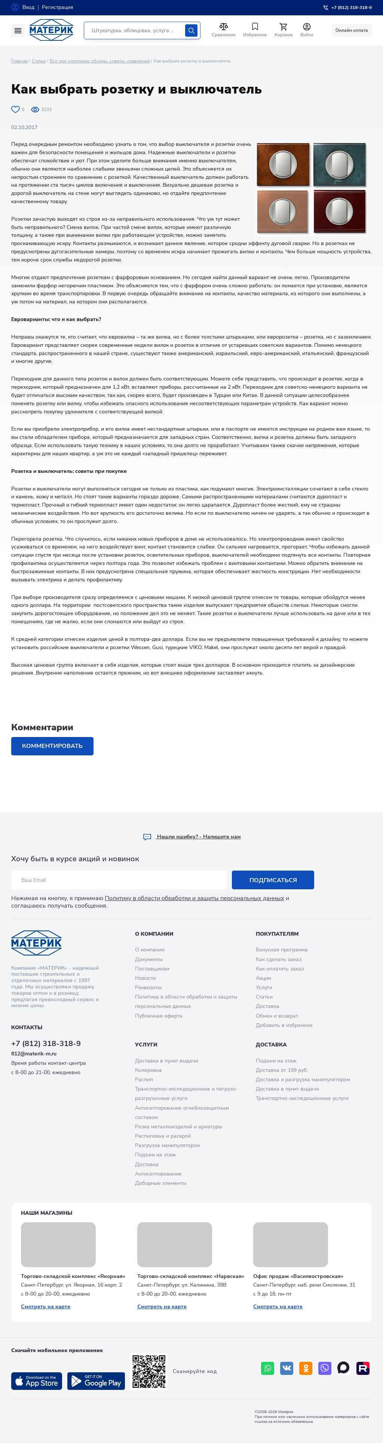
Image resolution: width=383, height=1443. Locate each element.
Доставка (267, 1006)
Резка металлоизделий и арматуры (178, 1126)
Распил (144, 1079)
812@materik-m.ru (33, 1053)
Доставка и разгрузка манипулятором (303, 1079)
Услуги (264, 987)
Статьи (39, 61)
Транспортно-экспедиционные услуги (302, 1098)
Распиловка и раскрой (163, 1136)
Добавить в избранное (284, 1025)
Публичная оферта (159, 1015)
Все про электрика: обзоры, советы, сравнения (100, 61)
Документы (149, 959)
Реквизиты (148, 987)
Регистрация (57, 7)
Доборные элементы (160, 1183)
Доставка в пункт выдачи (166, 1060)
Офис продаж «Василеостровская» (298, 1276)
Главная (19, 61)
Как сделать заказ (278, 959)
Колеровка (148, 1070)
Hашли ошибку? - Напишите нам (192, 836)
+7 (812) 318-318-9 (46, 1044)
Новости (145, 978)
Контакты (26, 1027)
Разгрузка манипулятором (167, 1145)
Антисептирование (158, 1173)
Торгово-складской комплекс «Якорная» (73, 1276)
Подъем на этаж (155, 1154)
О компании (154, 934)
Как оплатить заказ (280, 968)
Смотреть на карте (45, 1306)
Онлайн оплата (351, 30)
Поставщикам (152, 968)
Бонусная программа (282, 949)
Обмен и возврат (277, 1015)
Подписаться (273, 880)
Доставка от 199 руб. (282, 1070)
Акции (263, 978)
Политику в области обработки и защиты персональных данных (194, 898)
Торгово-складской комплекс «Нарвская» (190, 1276)
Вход (28, 7)
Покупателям (277, 934)
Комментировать (52, 746)
